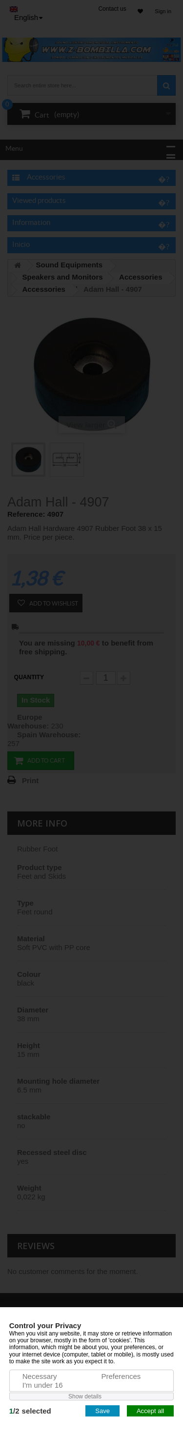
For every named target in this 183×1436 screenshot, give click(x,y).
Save (102, 1411)
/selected (30, 1411)
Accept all (150, 1411)
